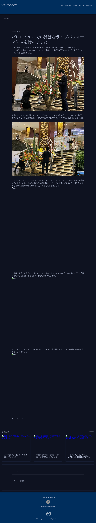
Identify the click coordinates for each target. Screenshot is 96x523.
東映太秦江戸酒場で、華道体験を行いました (15, 456)
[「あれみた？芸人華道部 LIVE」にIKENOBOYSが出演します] (80, 443)
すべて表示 (90, 431)
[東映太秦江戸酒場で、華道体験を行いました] (16, 443)
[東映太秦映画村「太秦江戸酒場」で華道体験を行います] (48, 443)
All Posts (5, 18)
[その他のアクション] (83, 31)
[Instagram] (48, 502)
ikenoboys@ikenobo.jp (48, 506)
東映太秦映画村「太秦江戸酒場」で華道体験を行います (47, 456)
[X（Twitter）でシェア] (17, 418)
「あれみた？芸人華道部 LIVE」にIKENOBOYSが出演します (79, 456)
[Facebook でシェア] (13, 418)
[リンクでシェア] (22, 418)
